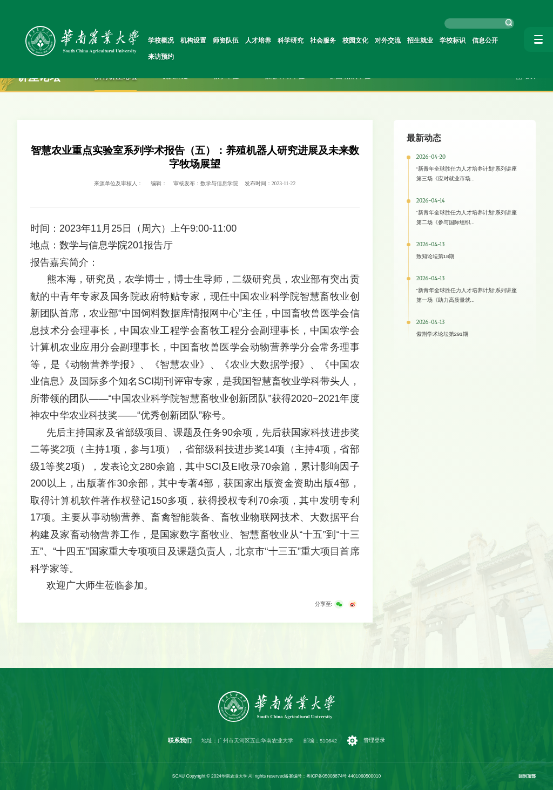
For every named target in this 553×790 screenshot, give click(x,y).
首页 (530, 76)
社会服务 (321, 40)
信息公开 (472, 40)
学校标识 (442, 40)
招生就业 (411, 40)
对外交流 (381, 40)
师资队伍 (230, 40)
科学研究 (290, 40)
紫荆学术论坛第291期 (442, 334)
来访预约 (502, 40)
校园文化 (351, 40)
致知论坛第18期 (435, 256)
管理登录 (374, 740)
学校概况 (169, 40)
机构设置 (200, 40)
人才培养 (260, 40)
